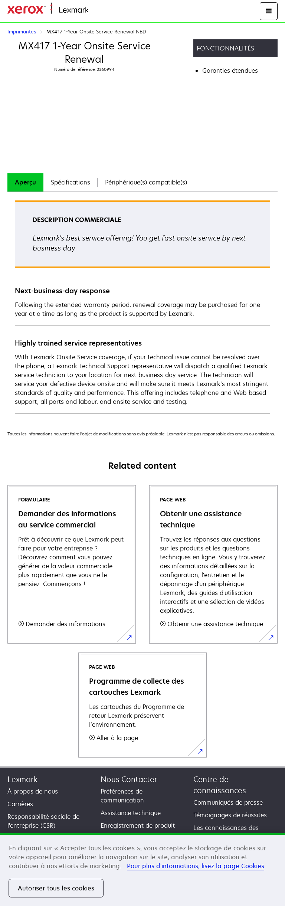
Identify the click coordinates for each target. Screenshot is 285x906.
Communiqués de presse (228, 802)
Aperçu (25, 182)
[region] (142, 869)
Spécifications (70, 182)
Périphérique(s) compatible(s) (146, 182)
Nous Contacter (129, 779)
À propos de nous (32, 791)
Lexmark (22, 779)
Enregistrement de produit (138, 825)
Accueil (97, 10)
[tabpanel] (142, 307)
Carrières (20, 804)
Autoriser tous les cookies (56, 888)
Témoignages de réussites (230, 815)
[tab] (25, 182)
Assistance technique (131, 813)
